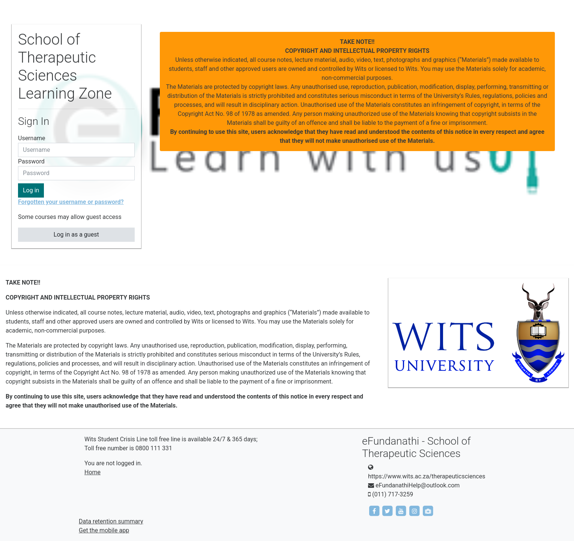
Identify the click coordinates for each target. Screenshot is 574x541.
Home (92, 472)
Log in (31, 190)
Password (31, 161)
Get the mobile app (104, 530)
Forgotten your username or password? (71, 201)
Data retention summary (111, 521)
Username (31, 138)
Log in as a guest (76, 234)
